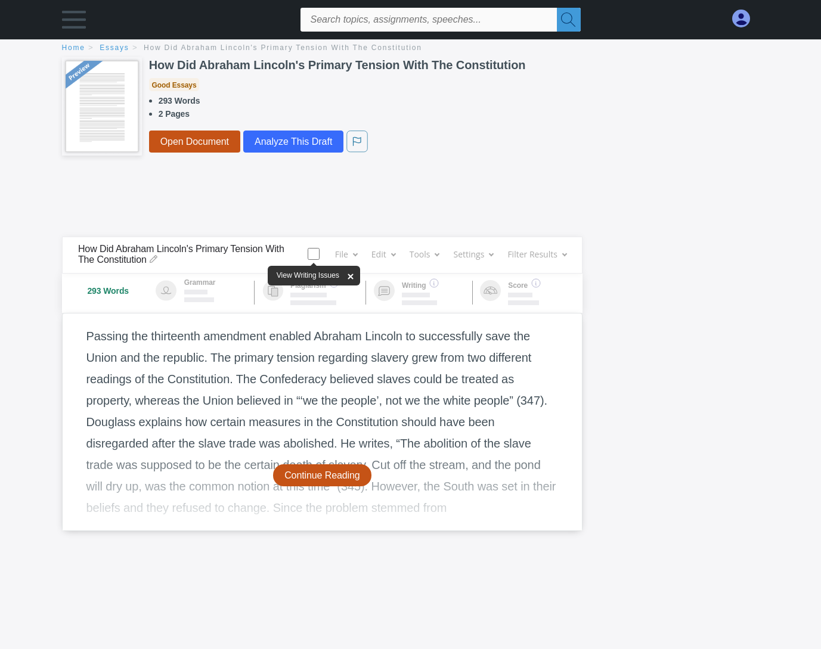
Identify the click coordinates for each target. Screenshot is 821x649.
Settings (473, 254)
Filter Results (536, 254)
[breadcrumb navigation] (411, 48)
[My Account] (746, 19)
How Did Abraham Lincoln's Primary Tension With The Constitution (283, 48)
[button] (74, 22)
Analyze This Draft (293, 141)
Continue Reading (322, 475)
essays (114, 48)
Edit (383, 254)
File (346, 254)
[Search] (569, 20)
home (73, 48)
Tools (424, 254)
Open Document (194, 141)
